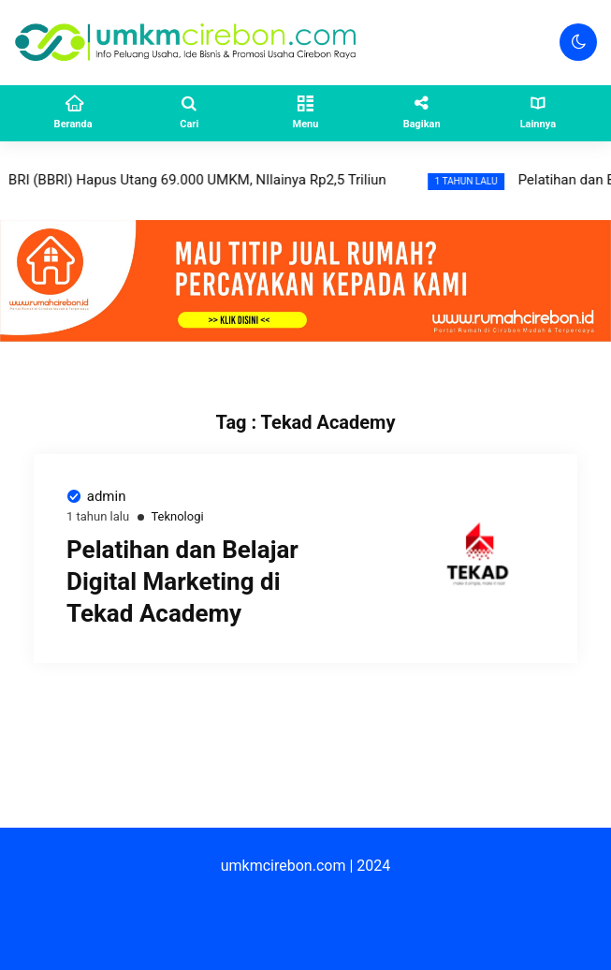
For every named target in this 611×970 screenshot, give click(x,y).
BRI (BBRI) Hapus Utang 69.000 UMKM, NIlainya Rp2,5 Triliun (213, 179)
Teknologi (177, 516)
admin (106, 496)
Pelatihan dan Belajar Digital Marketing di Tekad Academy (182, 581)
